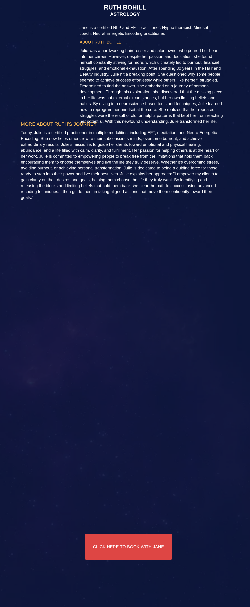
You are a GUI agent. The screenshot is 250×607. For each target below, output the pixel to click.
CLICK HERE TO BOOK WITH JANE (128, 546)
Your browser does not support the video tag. (125, 303)
